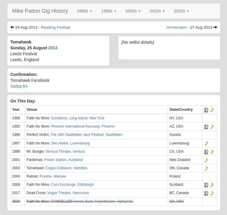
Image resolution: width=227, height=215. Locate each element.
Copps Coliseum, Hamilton (66, 168)
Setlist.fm (18, 86)
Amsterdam (176, 27)
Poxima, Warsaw (53, 176)
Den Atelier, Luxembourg (70, 143)
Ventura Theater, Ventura (65, 151)
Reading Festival (55, 27)
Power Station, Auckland (63, 160)
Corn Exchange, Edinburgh (72, 185)
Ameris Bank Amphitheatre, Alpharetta (103, 201)
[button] (84, 11)
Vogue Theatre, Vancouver (68, 193)
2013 (52, 47)
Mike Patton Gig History (40, 11)
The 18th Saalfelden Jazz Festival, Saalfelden (86, 135)
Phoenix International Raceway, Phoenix (83, 126)
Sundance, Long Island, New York (77, 118)
